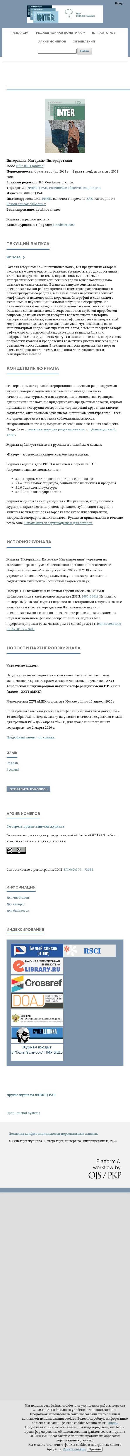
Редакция (20, 32)
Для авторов (104, 32)
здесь (112, 1423)
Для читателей (18, 897)
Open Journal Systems (23, 1113)
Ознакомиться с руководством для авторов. (58, 523)
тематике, (35, 429)
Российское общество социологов (75, 188)
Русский (13, 769)
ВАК (89, 198)
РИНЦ (46, 198)
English (12, 763)
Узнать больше (74, 1449)
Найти (84, 51)
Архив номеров (52, 41)
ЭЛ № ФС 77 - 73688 (78, 869)
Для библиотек (18, 911)
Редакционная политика (59, 32)
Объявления (84, 41)
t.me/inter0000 (64, 225)
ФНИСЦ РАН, (38, 188)
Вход (119, 3)
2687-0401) (90, 596)
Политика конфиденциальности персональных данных (53, 1133)
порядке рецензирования (64, 429)
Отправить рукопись (28, 789)
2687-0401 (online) (30, 166)
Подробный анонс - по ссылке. (31, 737)
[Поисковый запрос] (57, 51)
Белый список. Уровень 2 (26, 204)
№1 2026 (14, 257)
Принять (95, 1449)
